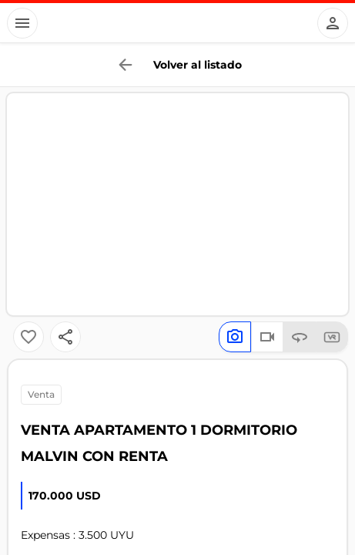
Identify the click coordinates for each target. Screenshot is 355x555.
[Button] (22, 23)
